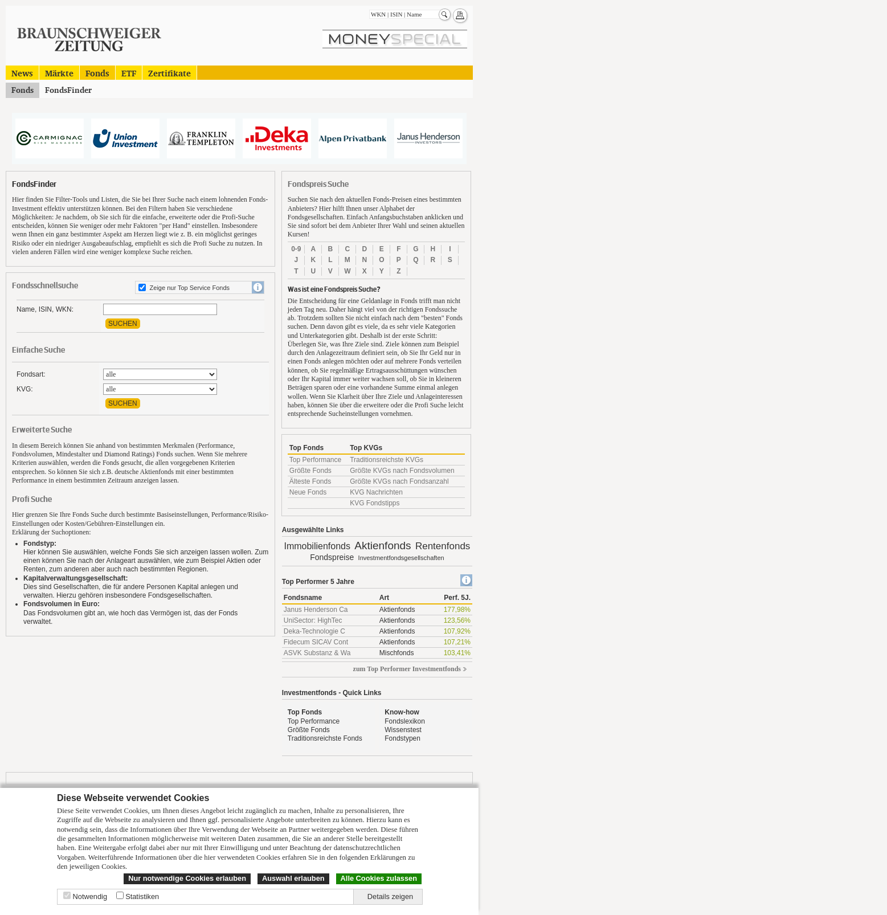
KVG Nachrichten (376, 492)
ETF (128, 73)
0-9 (296, 249)
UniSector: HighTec (313, 620)
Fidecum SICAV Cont (316, 642)
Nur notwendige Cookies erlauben (187, 878)
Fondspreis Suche (318, 184)
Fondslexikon (405, 721)
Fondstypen (402, 738)
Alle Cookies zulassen (379, 878)
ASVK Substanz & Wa (317, 653)
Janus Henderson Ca (316, 610)
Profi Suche (32, 499)
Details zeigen (390, 896)
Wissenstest (403, 730)
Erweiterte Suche (42, 430)
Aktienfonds (382, 546)
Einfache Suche (38, 350)
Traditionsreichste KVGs (386, 460)
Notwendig (90, 896)
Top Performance (315, 460)
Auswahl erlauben (293, 878)
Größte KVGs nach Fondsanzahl (399, 481)
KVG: (25, 389)
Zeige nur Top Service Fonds (190, 287)
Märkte (59, 73)
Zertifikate (169, 73)
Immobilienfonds (317, 546)
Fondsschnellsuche (45, 286)
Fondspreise (332, 557)
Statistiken (142, 896)
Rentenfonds (442, 546)
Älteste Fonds (310, 481)
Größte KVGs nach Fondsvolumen (402, 471)
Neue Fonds (307, 492)
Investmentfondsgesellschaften (401, 557)
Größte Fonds (310, 471)
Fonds (97, 73)
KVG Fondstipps (374, 503)
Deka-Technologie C (314, 631)
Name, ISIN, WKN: (45, 309)
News (22, 73)
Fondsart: (31, 374)
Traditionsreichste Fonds (325, 738)
